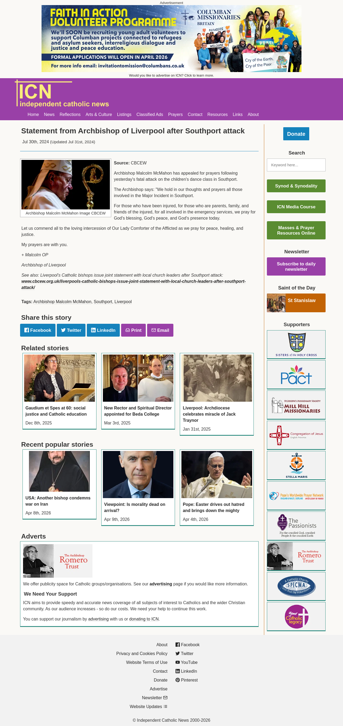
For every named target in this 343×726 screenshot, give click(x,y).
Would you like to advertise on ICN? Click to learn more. (171, 75)
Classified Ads (149, 114)
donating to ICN (144, 619)
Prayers (175, 114)
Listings (124, 114)
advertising (161, 584)
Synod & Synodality (296, 186)
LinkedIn (103, 330)
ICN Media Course (296, 206)
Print (133, 330)
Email (160, 330)
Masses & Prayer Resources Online (296, 230)
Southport (103, 301)
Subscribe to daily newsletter (296, 266)
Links (238, 114)
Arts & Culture (98, 114)
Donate (296, 134)
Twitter (71, 330)
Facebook (37, 330)
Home (33, 114)
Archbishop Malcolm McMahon (62, 301)
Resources (217, 114)
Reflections (69, 114)
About (253, 114)
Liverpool (123, 301)
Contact (195, 114)
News (49, 114)
